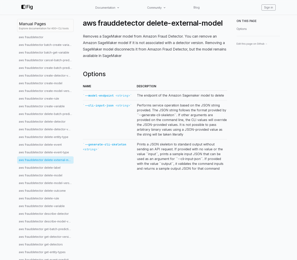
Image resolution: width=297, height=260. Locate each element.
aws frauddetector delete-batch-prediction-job (46, 114)
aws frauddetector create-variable (42, 106)
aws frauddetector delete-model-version (46, 183)
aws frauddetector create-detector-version (46, 75)
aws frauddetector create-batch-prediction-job (46, 67)
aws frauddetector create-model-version (46, 91)
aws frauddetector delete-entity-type (43, 137)
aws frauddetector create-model (40, 83)
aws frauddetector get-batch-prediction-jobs (46, 229)
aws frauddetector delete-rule (39, 198)
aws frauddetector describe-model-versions (46, 221)
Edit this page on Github (252, 43)
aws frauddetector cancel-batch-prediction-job (46, 60)
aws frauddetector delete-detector (42, 121)
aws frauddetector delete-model (40, 175)
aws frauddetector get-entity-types (42, 252)
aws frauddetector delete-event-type (44, 152)
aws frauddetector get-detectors (41, 244)
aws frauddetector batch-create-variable (46, 44)
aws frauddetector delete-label (39, 167)
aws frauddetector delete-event (40, 144)
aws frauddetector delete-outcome (42, 190)
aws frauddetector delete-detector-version (46, 129)
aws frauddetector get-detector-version (45, 236)
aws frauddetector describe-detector (44, 213)
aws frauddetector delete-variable (42, 206)
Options (242, 29)
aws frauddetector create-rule (39, 98)
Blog (197, 7)
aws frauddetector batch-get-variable (44, 52)
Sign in (268, 7)
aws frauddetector (31, 37)
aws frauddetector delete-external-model (46, 160)
